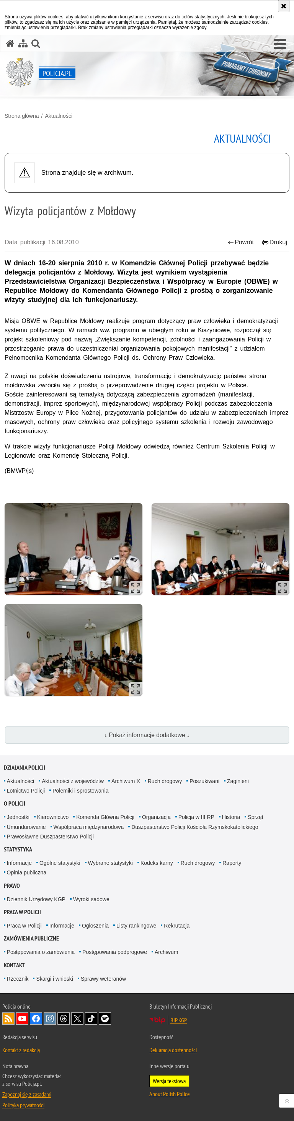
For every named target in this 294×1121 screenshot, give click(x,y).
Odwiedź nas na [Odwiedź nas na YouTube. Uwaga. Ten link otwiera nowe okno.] (22, 1018)
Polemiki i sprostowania (80, 791)
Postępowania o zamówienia (41, 952)
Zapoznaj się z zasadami (26, 1094)
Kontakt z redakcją (21, 1050)
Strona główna (22, 116)
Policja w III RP (196, 817)
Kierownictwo (53, 817)
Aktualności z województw (73, 781)
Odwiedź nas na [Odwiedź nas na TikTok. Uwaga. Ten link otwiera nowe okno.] (91, 1018)
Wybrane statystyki (110, 863)
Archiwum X (125, 781)
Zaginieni (238, 781)
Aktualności (58, 116)
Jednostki (18, 817)
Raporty (231, 863)
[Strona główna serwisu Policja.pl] (10, 43)
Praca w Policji (22, 912)
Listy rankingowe (136, 926)
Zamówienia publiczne (31, 938)
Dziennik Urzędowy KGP (36, 899)
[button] (280, 44)
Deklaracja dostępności (173, 1050)
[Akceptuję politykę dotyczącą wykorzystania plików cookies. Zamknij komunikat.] (283, 6)
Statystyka (18, 849)
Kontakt (14, 965)
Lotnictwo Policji (26, 791)
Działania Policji (24, 768)
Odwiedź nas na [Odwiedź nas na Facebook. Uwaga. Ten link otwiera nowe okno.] (36, 1018)
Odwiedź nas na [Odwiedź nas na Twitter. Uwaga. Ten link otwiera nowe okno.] (77, 1018)
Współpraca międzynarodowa (89, 827)
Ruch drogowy (165, 781)
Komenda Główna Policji (105, 817)
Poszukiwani (204, 781)
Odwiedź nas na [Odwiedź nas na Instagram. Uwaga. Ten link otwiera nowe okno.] (50, 1018)
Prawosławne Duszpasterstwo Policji (50, 836)
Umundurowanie (26, 827)
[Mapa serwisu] (23, 43)
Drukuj (274, 242)
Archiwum (166, 952)
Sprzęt (255, 817)
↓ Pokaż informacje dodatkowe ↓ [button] (147, 735)
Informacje (19, 863)
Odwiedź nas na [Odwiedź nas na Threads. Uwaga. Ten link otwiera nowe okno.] (63, 1018)
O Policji (14, 803)
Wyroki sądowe (91, 899)
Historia (231, 817)
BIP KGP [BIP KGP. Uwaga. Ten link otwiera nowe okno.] (178, 1020)
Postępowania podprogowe (114, 952)
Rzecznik (18, 979)
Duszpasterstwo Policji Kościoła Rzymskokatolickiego (194, 827)
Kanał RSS (8, 1018)
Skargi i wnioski (54, 979)
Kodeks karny (156, 863)
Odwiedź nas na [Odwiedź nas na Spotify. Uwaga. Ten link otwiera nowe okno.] (105, 1018)
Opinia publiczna (27, 872)
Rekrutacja (176, 926)
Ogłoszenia (95, 926)
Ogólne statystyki (59, 863)
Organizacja (156, 817)
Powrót (241, 242)
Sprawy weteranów (103, 979)
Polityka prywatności (23, 1105)
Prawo (12, 886)
